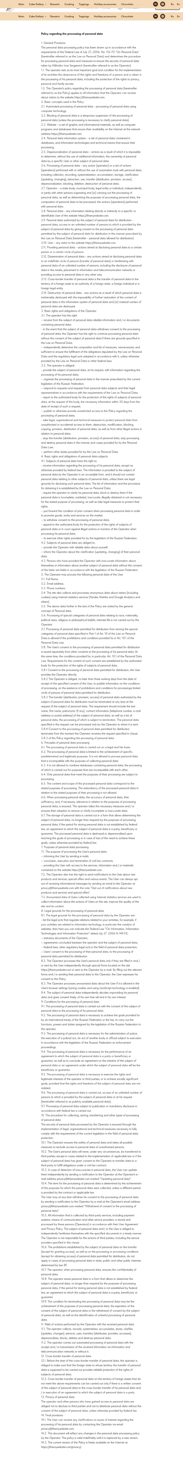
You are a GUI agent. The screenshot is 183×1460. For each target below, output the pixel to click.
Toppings (84, 16)
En (178, 16)
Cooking (69, 16)
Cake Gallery (36, 16)
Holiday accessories (105, 16)
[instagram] (162, 16)
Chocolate (127, 16)
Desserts (55, 16)
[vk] (155, 16)
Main (21, 16)
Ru (172, 16)
